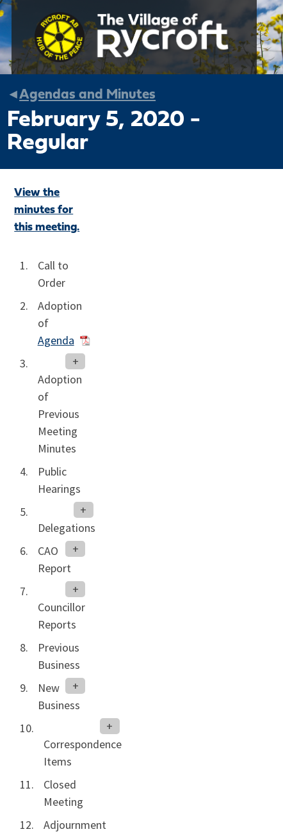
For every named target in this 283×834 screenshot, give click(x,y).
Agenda (56, 340)
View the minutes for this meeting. (46, 210)
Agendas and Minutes (87, 95)
